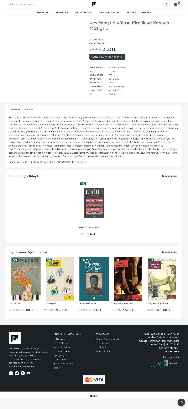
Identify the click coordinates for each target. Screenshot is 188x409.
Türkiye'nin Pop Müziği (157, 313)
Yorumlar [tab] (28, 119)
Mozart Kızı (15, 313)
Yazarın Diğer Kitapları (25, 185)
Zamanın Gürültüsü (87, 313)
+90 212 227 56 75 (16, 369)
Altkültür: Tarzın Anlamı (89, 237)
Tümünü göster (169, 186)
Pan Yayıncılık (79, 171)
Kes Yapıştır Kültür (18, 171)
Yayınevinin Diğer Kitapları (28, 261)
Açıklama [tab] (15, 119)
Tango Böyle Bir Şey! (122, 313)
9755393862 (64, 171)
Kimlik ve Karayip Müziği (43, 171)
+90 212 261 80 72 (33, 369)
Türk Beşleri (50, 313)
